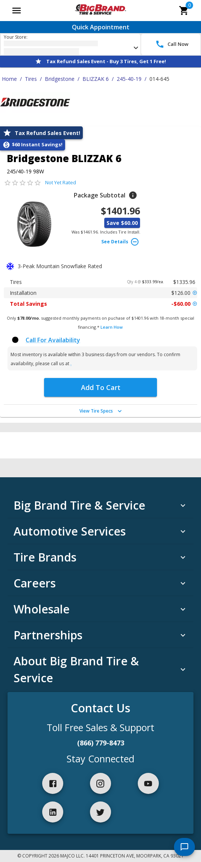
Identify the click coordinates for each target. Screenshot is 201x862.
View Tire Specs (101, 411)
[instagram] (100, 783)
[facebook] (52, 783)
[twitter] (100, 812)
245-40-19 (129, 78)
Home (9, 78)
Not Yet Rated (60, 182)
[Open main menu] (16, 10)
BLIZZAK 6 (95, 78)
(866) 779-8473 (100, 742)
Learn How (111, 327)
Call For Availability (53, 340)
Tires (31, 78)
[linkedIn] (52, 812)
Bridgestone (60, 78)
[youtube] (148, 783)
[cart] (184, 10)
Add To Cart (100, 387)
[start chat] (184, 847)
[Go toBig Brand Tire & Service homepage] (100, 10)
